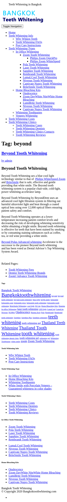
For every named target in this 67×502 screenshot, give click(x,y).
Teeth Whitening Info (21, 35)
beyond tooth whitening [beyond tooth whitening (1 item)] (23, 300)
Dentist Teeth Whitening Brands (27, 272)
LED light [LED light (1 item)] (42, 309)
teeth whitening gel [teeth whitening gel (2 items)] (31, 323)
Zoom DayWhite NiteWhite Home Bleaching (35, 472)
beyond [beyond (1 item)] (54, 296)
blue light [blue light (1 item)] (36, 300)
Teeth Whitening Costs (22, 118)
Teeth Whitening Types (22, 48)
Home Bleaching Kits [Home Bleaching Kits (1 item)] (49, 306)
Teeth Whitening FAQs (29, 42)
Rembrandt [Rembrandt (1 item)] (49, 313)
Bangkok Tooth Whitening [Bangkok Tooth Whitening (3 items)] (16, 290)
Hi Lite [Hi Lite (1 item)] (38, 306)
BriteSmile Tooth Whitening (39, 86)
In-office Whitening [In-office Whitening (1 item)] (9, 309)
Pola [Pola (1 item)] (42, 313)
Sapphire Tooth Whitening (38, 70)
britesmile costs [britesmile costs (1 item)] (7, 303)
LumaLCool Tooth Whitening (40, 77)
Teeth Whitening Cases (29, 125)
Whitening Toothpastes (29, 112)
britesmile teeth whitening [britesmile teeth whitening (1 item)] (36, 303)
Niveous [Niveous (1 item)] (4, 313)
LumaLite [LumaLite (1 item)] (60, 309)
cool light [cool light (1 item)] (30, 306)
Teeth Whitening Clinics (22, 122)
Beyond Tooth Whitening (24, 153)
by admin (6, 160)
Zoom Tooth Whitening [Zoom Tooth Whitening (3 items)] (41, 341)
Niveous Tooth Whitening (37, 80)
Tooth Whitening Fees (21, 269)
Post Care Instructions (28, 45)
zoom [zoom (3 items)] (24, 341)
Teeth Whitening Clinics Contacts (35, 131)
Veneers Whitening (27, 115)
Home (12, 32)
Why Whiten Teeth (26, 38)
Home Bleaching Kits (28, 90)
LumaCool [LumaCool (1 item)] (51, 309)
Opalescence (30, 93)
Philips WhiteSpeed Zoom (50, 178)
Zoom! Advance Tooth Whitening (28, 276)
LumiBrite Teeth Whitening (38, 102)
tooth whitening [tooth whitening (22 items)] (37, 333)
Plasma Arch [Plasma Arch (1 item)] (35, 313)
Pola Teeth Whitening (35, 64)
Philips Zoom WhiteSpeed (45, 61)
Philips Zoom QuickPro (43, 58)
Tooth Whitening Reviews (31, 134)
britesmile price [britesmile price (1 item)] (20, 303)
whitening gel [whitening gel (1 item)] (44, 338)
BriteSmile (12, 182)
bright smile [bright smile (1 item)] (45, 300)
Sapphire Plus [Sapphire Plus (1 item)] (26, 318)
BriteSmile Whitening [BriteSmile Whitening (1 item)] (18, 306)
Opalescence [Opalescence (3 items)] (23, 312)
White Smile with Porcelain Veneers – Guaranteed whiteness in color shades (30, 387)
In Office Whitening (27, 51)
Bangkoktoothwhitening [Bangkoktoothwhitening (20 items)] (26, 295)
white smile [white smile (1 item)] (15, 341)
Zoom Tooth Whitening (36, 54)
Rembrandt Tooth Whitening (39, 74)
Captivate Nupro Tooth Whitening (42, 83)
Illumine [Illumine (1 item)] (62, 306)
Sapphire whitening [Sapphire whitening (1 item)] (40, 318)
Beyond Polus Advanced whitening (21, 241)
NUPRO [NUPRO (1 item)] (12, 313)
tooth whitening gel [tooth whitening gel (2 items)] (29, 338)
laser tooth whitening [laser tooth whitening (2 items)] (27, 309)
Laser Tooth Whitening (36, 67)
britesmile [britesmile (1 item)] (54, 300)
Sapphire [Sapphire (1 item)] (17, 318)
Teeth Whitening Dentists (30, 128)
